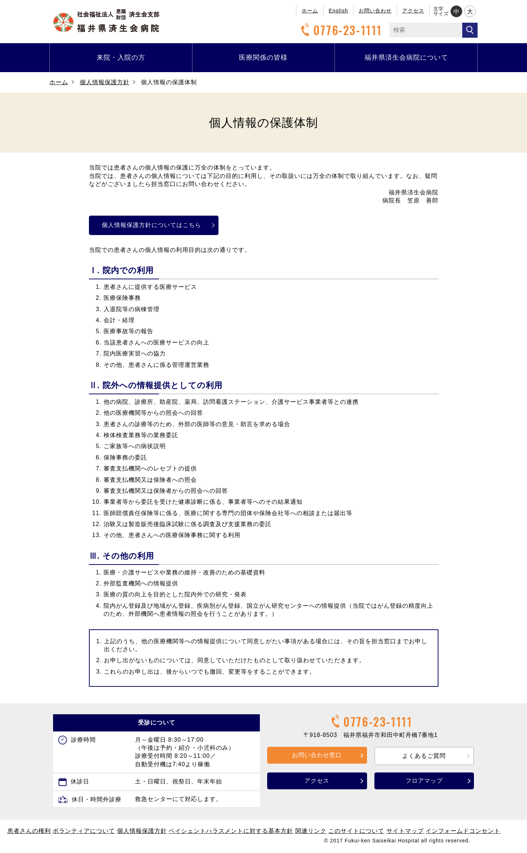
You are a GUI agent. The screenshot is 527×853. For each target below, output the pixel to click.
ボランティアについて (84, 831)
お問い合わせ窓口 (317, 755)
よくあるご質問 (424, 756)
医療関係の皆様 (263, 57)
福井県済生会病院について (406, 57)
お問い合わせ (375, 11)
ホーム (310, 11)
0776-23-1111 (340, 30)
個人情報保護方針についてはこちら (155, 225)
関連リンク (310, 831)
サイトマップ (405, 831)
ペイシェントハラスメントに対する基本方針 (231, 831)
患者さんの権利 (29, 831)
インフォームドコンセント (463, 831)
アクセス (413, 11)
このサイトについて (356, 831)
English (338, 11)
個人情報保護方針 (105, 82)
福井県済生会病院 (106, 20)
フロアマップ (424, 781)
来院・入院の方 (121, 57)
